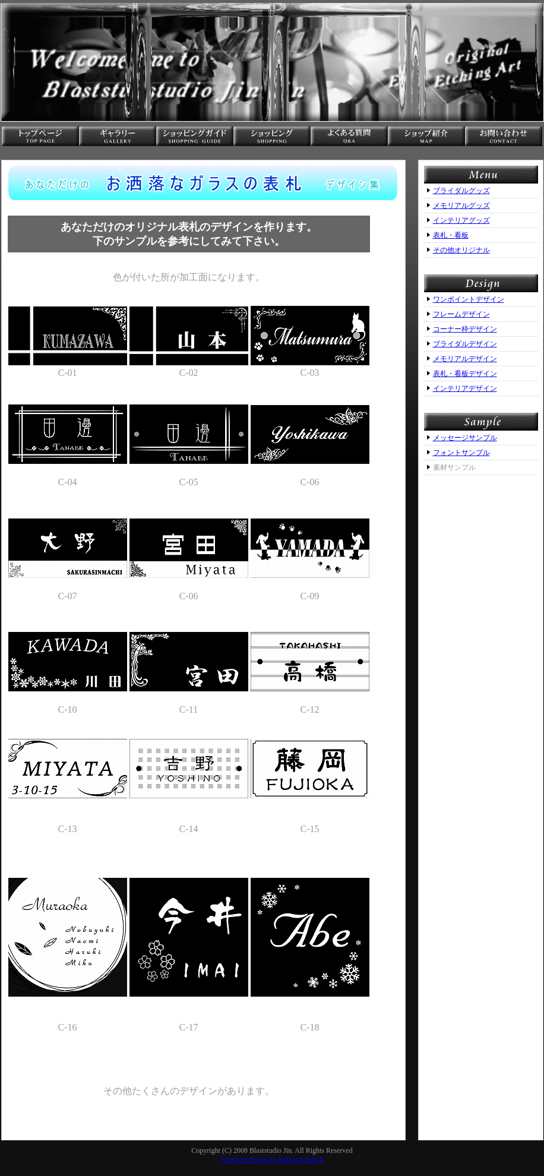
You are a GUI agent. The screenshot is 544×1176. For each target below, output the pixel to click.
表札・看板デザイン (465, 373)
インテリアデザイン (465, 388)
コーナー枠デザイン (465, 329)
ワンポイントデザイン (468, 299)
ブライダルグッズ (461, 190)
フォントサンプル (461, 452)
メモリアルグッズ (461, 205)
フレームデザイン (461, 314)
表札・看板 (451, 235)
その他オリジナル (461, 250)
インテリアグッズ (461, 220)
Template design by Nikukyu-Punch (272, 1159)
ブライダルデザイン (465, 344)
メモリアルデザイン (465, 359)
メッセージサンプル (465, 438)
